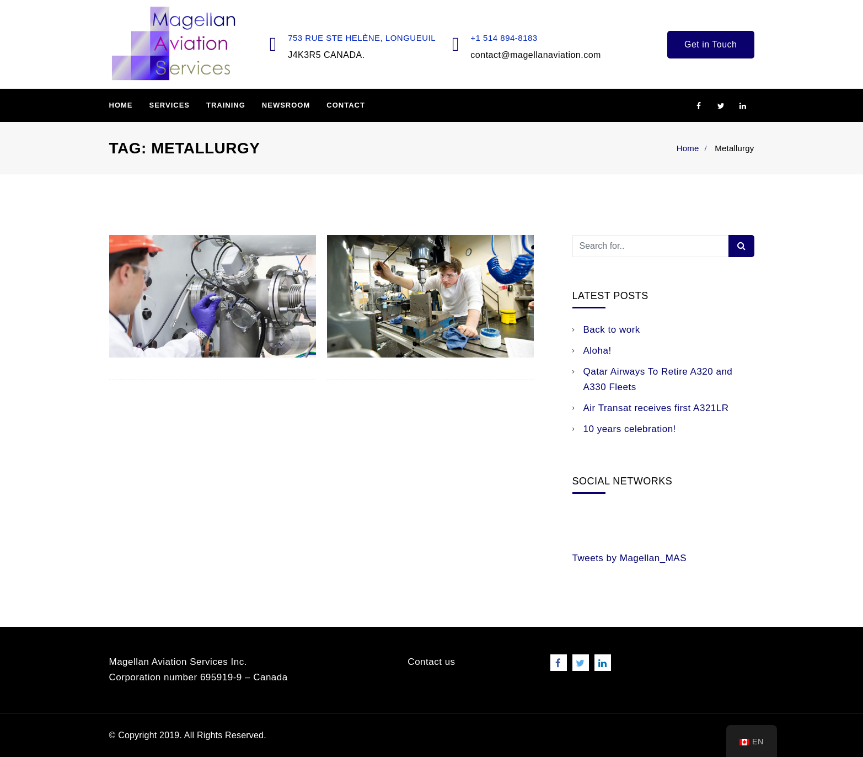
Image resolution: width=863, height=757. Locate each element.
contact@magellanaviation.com (535, 55)
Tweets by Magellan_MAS (629, 558)
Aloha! (597, 350)
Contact (345, 105)
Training (225, 105)
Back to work (611, 329)
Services (169, 105)
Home (121, 105)
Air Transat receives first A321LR (656, 408)
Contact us (431, 662)
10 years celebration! (629, 429)
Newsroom (286, 105)
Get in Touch (710, 44)
